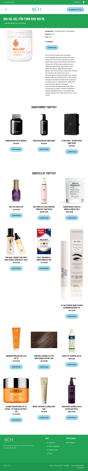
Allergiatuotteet (75, 9)
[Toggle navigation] (6, 9)
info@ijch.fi (77, 2)
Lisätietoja (52, 47)
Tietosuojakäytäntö (77, 465)
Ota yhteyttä (58, 465)
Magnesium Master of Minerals (16, 141)
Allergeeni (52, 443)
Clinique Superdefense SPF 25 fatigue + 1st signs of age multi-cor (16, 408)
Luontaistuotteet (59, 31)
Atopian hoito (53, 450)
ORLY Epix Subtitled (16, 207)
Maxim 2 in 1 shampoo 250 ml (71, 356)
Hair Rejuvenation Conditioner (44, 141)
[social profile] (16, 2)
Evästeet (66, 465)
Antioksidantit (70, 31)
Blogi (50, 453)
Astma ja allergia (54, 446)
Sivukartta (80, 468)
